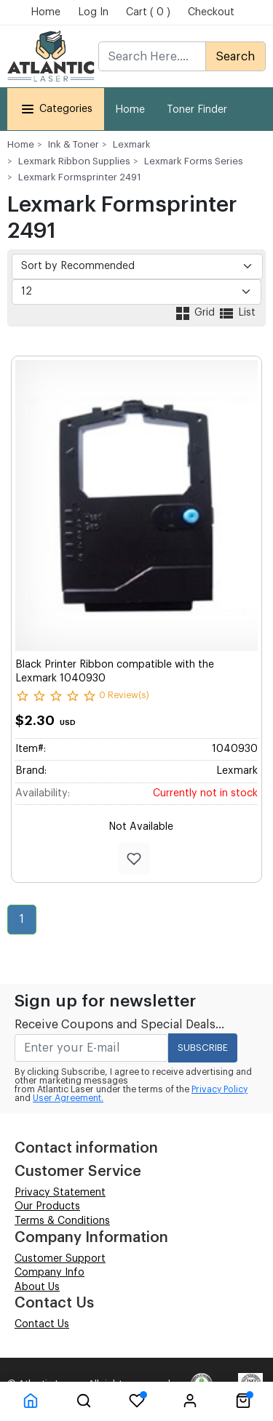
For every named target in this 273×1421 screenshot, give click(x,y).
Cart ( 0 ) (148, 12)
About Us (37, 1287)
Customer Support (60, 1259)
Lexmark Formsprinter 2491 (79, 177)
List (237, 313)
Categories (55, 108)
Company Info (49, 1273)
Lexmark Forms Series (193, 161)
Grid (196, 313)
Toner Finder (197, 110)
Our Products (47, 1206)
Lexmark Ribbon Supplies (74, 161)
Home (45, 12)
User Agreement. (68, 1098)
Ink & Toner (73, 144)
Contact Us (42, 1324)
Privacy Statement (60, 1193)
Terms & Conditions (62, 1221)
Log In (93, 12)
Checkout (211, 12)
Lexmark (132, 144)
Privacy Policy (219, 1089)
